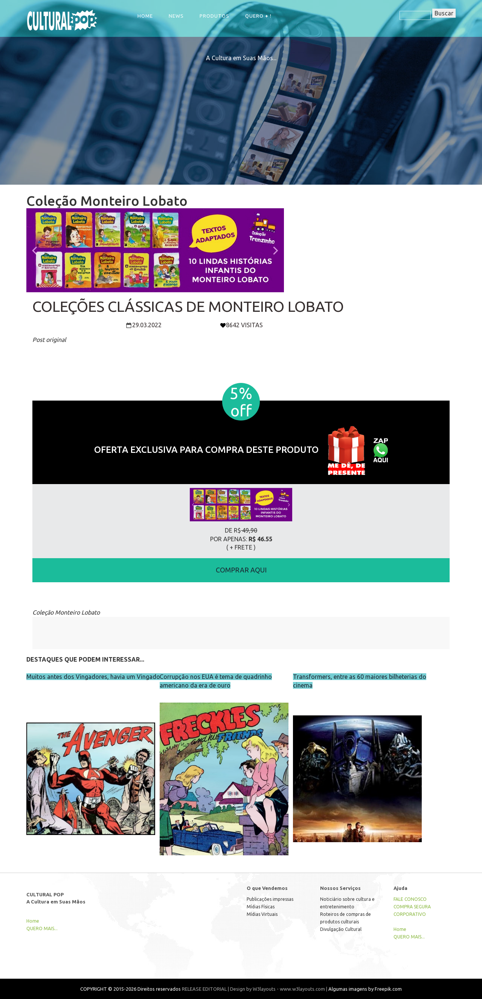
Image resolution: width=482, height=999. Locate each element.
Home (145, 15)
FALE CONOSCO (410, 899)
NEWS (176, 15)
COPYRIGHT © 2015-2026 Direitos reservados (130, 988)
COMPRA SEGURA (412, 906)
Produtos (214, 15)
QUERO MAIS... (42, 928)
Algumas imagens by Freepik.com (365, 988)
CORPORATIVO (410, 914)
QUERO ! (258, 15)
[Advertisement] (241, 115)
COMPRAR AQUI (241, 570)
